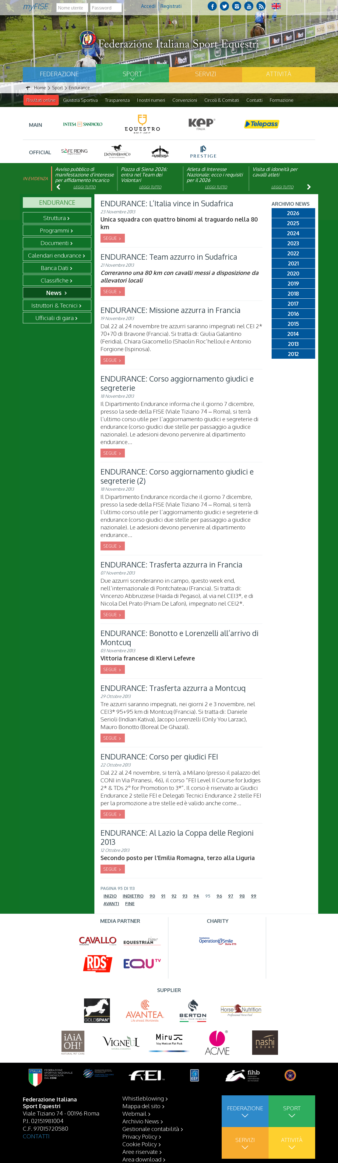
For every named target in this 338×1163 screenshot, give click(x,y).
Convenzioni (184, 100)
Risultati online (41, 100)
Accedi (148, 6)
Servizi (205, 74)
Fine (130, 903)
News (54, 293)
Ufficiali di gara (54, 318)
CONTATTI (36, 1151)
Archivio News (140, 1136)
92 (173, 896)
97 (230, 896)
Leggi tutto (84, 187)
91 (163, 896)
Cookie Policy (139, 1159)
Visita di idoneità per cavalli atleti (275, 172)
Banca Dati (55, 268)
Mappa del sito (141, 1121)
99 (253, 896)
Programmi (54, 230)
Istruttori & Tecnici (54, 305)
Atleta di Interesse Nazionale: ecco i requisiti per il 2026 (215, 174)
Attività (278, 74)
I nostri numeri (151, 100)
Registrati (170, 6)
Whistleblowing (143, 1113)
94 (196, 896)
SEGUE (110, 238)
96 (219, 896)
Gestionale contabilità (150, 1143)
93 (184, 896)
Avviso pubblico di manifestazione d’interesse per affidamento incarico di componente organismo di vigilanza (84, 180)
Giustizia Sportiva (80, 100)
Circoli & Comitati (221, 100)
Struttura (54, 218)
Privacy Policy (139, 1151)
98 (242, 896)
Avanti (111, 903)
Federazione (59, 74)
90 (152, 896)
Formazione (282, 100)
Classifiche (55, 280)
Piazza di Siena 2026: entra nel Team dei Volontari (144, 174)
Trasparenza (117, 100)
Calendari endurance (54, 255)
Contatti (254, 100)
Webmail (134, 1128)
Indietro (133, 896)
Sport (132, 74)
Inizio (110, 896)
